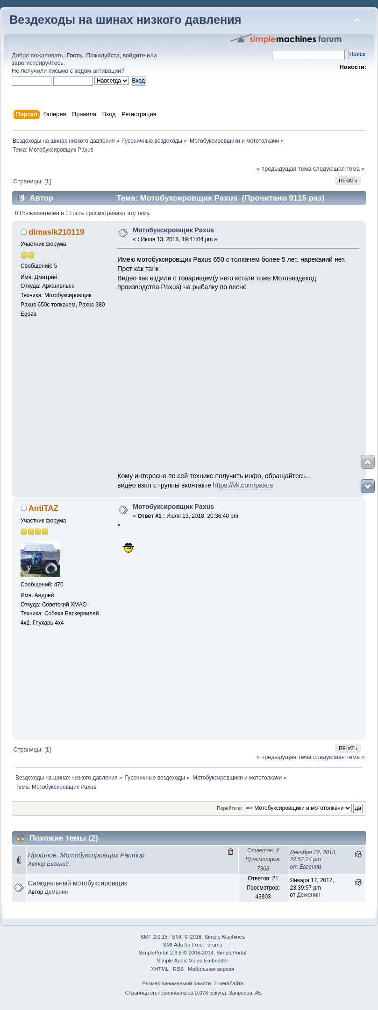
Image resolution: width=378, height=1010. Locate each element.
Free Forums (207, 944)
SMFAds (173, 944)
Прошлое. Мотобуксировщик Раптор (86, 855)
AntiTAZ (43, 508)
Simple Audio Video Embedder (192, 960)
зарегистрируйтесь (38, 63)
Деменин (56, 892)
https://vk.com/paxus (243, 485)
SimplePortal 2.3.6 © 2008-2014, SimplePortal (192, 952)
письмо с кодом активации (85, 71)
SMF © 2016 (186, 937)
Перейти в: (229, 808)
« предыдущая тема (284, 169)
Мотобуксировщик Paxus (173, 230)
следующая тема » (339, 169)
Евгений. (58, 864)
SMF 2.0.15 (154, 937)
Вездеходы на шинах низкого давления (125, 19)
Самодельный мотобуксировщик (77, 883)
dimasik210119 (56, 232)
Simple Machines (225, 937)
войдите (134, 55)
